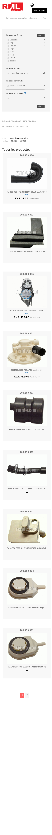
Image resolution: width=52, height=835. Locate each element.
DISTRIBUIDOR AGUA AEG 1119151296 (26, 370)
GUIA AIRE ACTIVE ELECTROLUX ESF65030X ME (26, 667)
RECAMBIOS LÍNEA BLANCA (22, 121)
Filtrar (40, 35)
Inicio (5, 121)
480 (20, 141)
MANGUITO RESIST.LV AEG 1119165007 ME (26, 429)
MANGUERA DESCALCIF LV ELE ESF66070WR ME (26, 488)
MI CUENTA (39, 10)
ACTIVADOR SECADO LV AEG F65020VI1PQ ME (26, 607)
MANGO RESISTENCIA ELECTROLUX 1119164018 (26, 192)
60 (12, 141)
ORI (26, 194)
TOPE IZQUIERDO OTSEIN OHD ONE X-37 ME (26, 251)
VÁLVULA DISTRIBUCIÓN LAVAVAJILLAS (26, 310)
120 (15, 141)
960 (24, 141)
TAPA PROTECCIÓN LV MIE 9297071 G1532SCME (26, 548)
